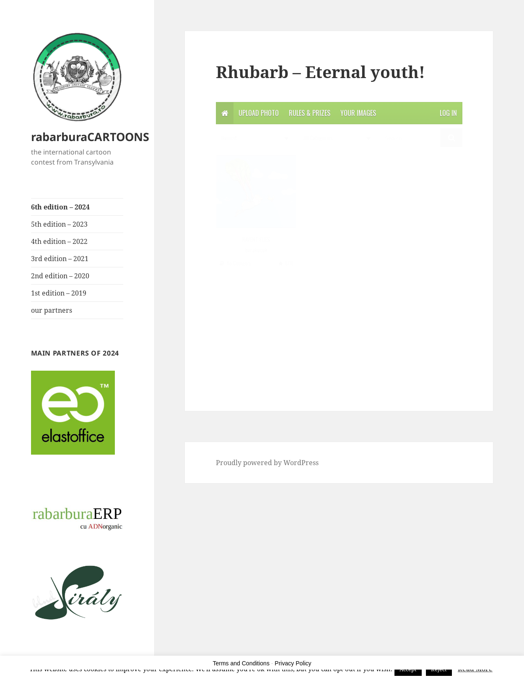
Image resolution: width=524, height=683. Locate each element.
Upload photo (259, 113)
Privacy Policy (293, 663)
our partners (51, 310)
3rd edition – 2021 (59, 258)
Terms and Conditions (241, 663)
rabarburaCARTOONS (90, 136)
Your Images (358, 113)
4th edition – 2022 (59, 241)
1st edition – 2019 (58, 293)
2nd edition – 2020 (60, 275)
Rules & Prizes (309, 113)
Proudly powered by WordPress (267, 462)
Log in (448, 113)
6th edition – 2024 (60, 207)
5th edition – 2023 (59, 224)
